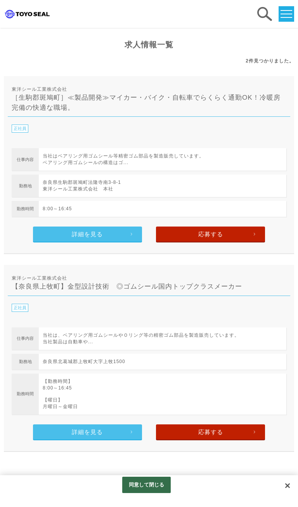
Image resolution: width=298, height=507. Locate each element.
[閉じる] (287, 485)
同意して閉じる (147, 485)
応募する (210, 234)
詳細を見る (87, 234)
